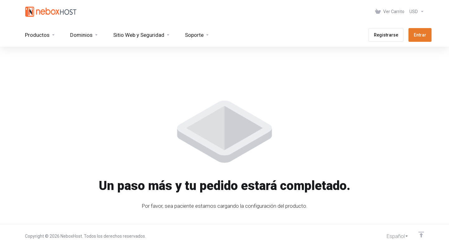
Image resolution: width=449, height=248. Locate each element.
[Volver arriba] (421, 234)
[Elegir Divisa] (415, 11)
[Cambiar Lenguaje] (393, 236)
